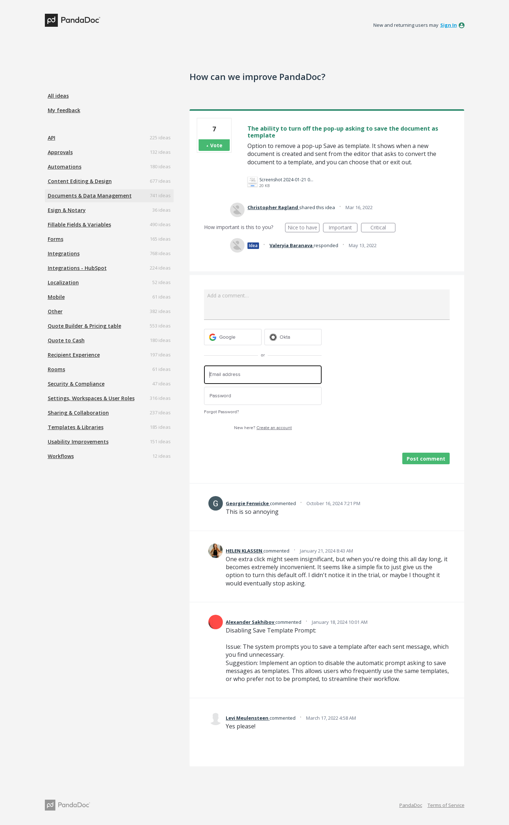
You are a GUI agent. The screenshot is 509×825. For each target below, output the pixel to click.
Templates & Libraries (75, 427)
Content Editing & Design (80, 181)
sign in (448, 25)
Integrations (64, 253)
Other (55, 311)
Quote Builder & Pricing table (84, 325)
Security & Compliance (76, 383)
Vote (216, 145)
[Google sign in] (233, 337)
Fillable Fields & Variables (79, 224)
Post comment (426, 458)
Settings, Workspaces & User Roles (91, 398)
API (51, 137)
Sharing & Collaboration (78, 412)
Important (342, 228)
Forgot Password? (221, 412)
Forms (55, 239)
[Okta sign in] (293, 337)
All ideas (58, 95)
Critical (382, 228)
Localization (63, 282)
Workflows (61, 456)
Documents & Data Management (90, 195)
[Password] (263, 396)
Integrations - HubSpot (77, 268)
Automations (64, 166)
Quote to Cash (66, 340)
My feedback (64, 110)
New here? (263, 428)
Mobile (56, 296)
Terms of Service (446, 805)
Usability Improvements (78, 441)
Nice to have (304, 228)
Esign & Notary (67, 210)
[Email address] (263, 374)
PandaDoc (410, 805)
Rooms (56, 369)
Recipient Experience (74, 354)
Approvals (60, 152)
